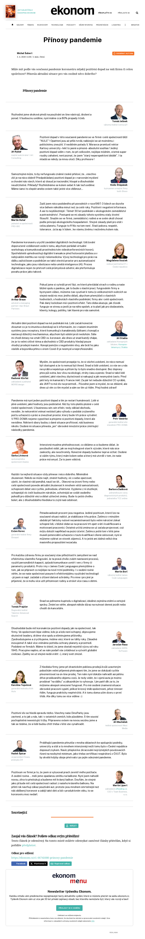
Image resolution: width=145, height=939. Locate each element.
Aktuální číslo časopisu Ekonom (20, 11)
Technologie (57, 25)
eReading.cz (121, 789)
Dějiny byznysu (86, 25)
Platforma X (40, 863)
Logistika (116, 25)
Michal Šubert (24, 53)
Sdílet (73, 826)
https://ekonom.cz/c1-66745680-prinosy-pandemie (42, 857)
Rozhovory (42, 25)
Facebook (20, 863)
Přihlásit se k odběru (69, 908)
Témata (30, 25)
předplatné (29, 845)
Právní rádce (102, 25)
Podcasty (71, 25)
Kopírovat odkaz (62, 863)
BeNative (135, 25)
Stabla (124, 347)
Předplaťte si (105, 13)
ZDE (92, 921)
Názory (20, 25)
